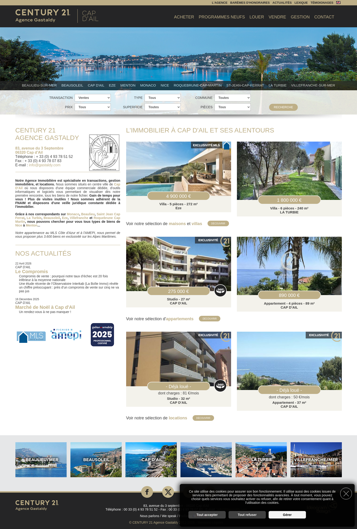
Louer (257, 17)
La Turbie (278, 85)
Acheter (184, 17)
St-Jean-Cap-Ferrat (245, 85)
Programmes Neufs (222, 17)
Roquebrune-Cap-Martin (198, 85)
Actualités (282, 2)
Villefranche (79, 218)
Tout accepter (207, 514)
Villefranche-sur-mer (313, 85)
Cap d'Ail (96, 85)
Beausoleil (72, 85)
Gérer (287, 514)
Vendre (277, 17)
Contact (324, 17)
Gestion (300, 17)
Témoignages (322, 2)
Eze (113, 85)
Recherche (283, 107)
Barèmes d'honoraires (250, 2)
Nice (165, 85)
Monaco (148, 85)
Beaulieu (88, 214)
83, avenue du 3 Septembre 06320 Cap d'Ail (39, 150)
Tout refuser (247, 514)
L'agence (220, 2)
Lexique (301, 2)
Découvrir (219, 223)
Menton (128, 85)
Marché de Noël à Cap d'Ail (45, 307)
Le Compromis (31, 271)
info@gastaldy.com (44, 165)
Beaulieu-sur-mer (40, 85)
